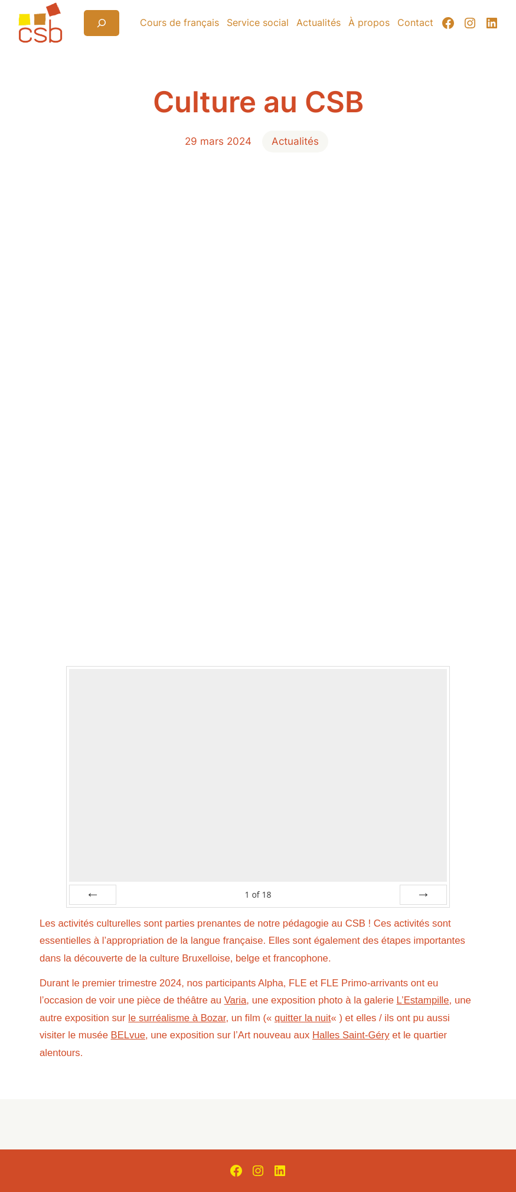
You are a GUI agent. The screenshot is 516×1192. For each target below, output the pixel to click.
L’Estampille (423, 1000)
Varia (235, 1000)
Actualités (295, 141)
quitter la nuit (303, 1018)
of (257, 894)
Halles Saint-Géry (351, 1035)
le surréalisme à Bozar (177, 1018)
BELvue (128, 1035)
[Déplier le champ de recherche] (101, 23)
